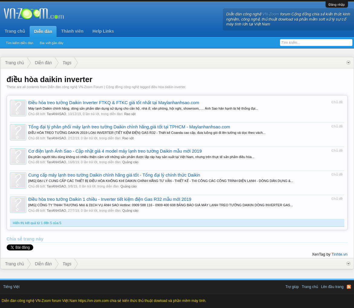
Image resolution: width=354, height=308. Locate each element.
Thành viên (72, 31)
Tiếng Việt (11, 287)
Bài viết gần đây (51, 43)
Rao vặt (130, 114)
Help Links (103, 31)
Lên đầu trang (332, 287)
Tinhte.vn (340, 254)
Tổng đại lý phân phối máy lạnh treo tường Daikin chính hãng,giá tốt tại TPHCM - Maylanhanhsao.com (129, 126)
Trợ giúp (292, 287)
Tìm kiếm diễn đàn (19, 43)
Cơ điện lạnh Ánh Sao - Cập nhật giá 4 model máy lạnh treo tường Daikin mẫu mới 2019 (115, 151)
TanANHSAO (56, 114)
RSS (349, 287)
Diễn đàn (43, 31)
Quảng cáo (130, 162)
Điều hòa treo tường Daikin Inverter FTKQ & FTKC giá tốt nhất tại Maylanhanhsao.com (113, 102)
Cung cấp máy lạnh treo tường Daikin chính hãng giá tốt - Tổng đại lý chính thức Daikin (114, 175)
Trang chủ (15, 31)
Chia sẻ (15, 239)
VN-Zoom (270, 14)
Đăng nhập (337, 4)
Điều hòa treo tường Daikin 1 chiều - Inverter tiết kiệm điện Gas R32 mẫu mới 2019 (110, 199)
